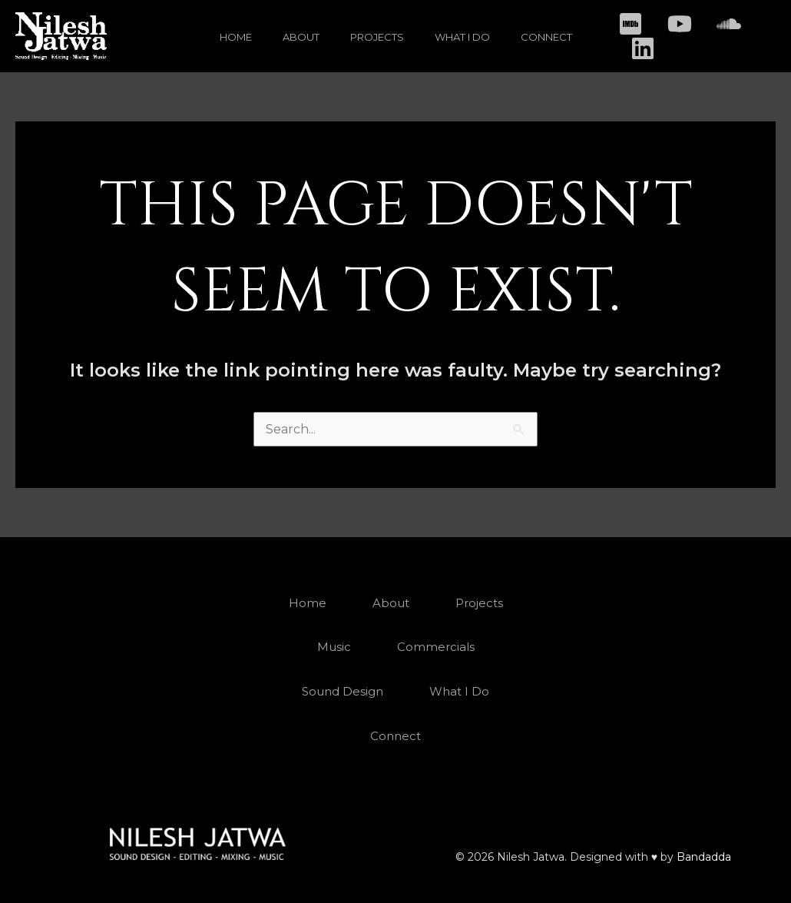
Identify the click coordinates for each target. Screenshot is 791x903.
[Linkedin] (642, 48)
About (301, 37)
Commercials (436, 646)
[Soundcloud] (729, 24)
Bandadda (704, 857)
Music (334, 646)
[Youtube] (679, 24)
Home (236, 37)
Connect (546, 37)
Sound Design (342, 691)
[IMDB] (630, 24)
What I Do (462, 37)
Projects (377, 37)
